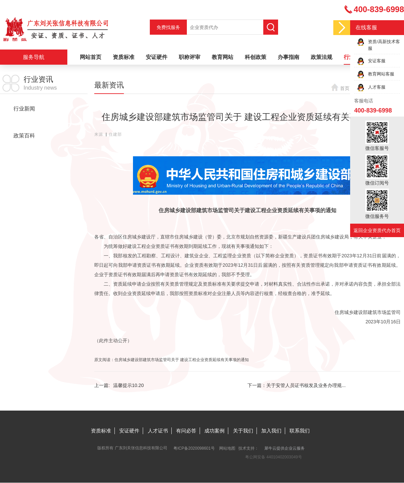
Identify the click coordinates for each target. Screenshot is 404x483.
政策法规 (321, 57)
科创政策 (255, 57)
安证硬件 (156, 57)
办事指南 (288, 57)
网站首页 (90, 57)
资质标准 (123, 57)
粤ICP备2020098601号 (194, 448)
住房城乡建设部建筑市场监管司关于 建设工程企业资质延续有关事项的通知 (181, 359)
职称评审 (189, 57)
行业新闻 (24, 108)
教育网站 (222, 57)
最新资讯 (24, 122)
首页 (344, 88)
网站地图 (227, 448)
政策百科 (24, 135)
